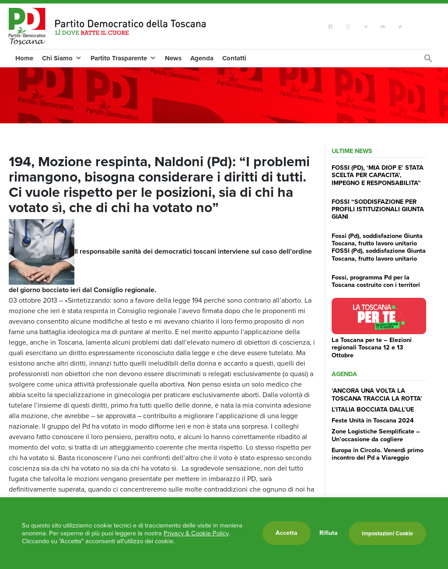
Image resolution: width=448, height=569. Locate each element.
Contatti (234, 58)
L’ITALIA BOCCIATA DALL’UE (373, 409)
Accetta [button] (287, 533)
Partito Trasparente (123, 58)
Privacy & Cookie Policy (196, 533)
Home (24, 58)
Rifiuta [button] (328, 533)
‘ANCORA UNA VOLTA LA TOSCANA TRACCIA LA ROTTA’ (377, 394)
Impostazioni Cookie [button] (387, 533)
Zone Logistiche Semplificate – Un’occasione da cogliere (376, 434)
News (173, 58)
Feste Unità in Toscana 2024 (373, 420)
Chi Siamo (62, 58)
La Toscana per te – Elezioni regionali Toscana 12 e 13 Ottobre (372, 347)
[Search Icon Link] (428, 60)
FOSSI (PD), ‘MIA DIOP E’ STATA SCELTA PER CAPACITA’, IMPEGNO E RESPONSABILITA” (378, 175)
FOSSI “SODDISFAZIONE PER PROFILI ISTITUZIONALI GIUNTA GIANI (378, 209)
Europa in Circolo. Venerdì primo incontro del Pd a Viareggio (378, 453)
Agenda (202, 58)
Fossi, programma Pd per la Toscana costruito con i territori (376, 281)
